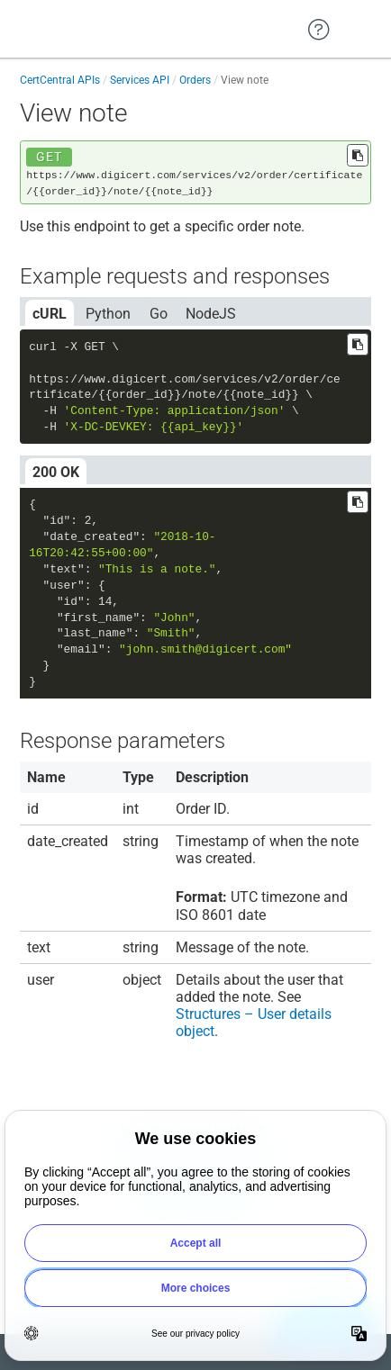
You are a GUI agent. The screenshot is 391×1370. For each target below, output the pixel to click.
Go (159, 313)
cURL (49, 313)
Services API (139, 80)
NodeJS (211, 313)
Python (108, 313)
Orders (195, 80)
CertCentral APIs (60, 80)
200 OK (55, 472)
